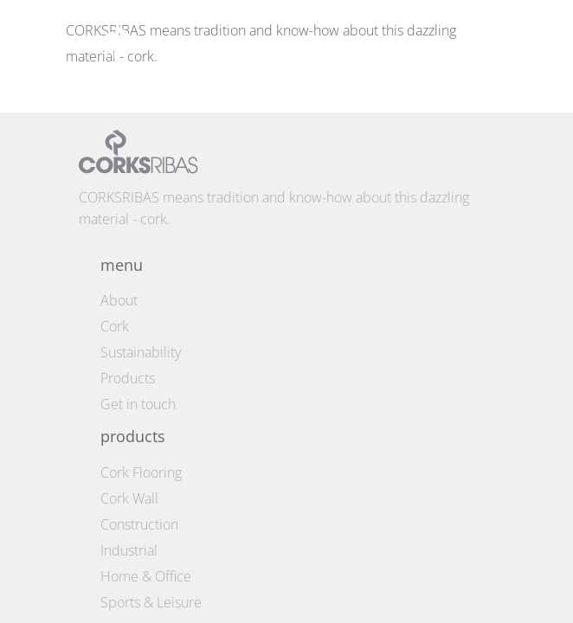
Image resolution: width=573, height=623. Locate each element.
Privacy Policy (165, 603)
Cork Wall (129, 135)
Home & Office (145, 212)
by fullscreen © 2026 (404, 572)
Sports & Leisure (151, 238)
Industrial (129, 186)
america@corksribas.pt (149, 368)
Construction (139, 160)
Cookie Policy (165, 582)
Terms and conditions (165, 562)
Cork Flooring (141, 109)
